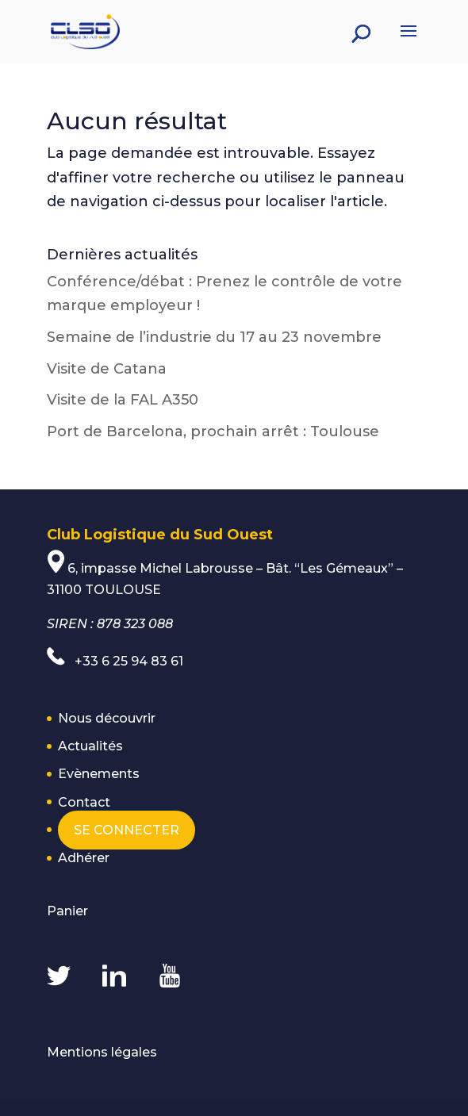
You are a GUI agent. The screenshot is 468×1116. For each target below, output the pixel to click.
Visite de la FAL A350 (122, 399)
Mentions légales (102, 1052)
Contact (84, 802)
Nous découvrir (106, 718)
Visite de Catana (107, 369)
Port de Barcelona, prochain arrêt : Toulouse (213, 431)
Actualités (90, 746)
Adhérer (83, 857)
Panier (67, 910)
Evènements (99, 773)
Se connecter (126, 830)
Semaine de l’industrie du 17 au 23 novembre (214, 337)
